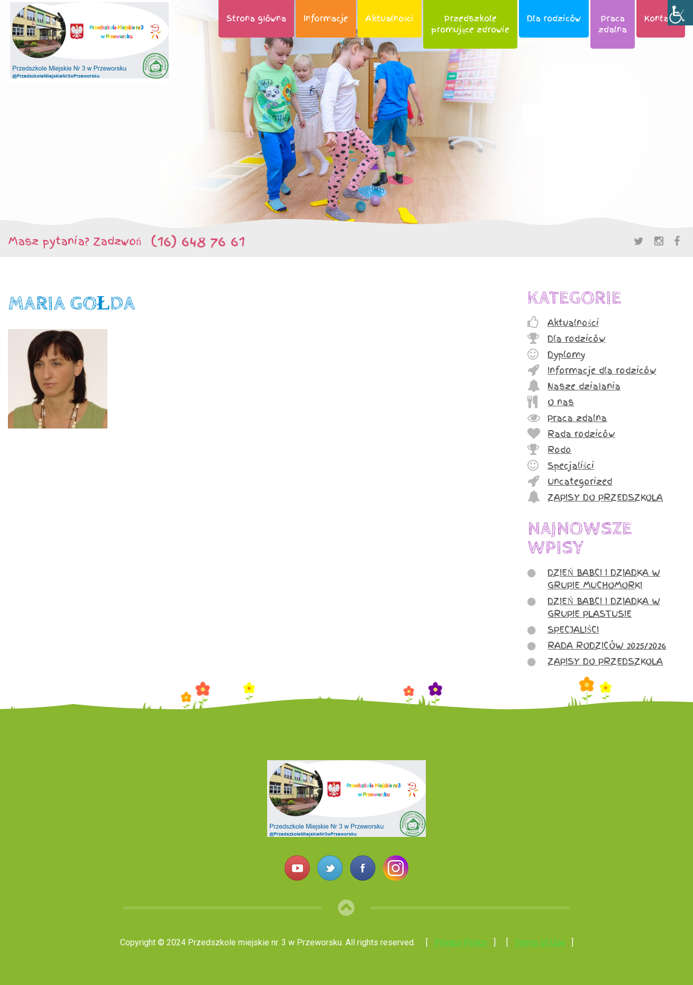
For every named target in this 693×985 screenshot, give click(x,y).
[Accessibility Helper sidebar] (680, 12)
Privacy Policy (460, 942)
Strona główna (256, 18)
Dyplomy (566, 354)
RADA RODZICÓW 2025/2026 (607, 645)
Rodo (559, 449)
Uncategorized (580, 481)
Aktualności (390, 18)
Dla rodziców (554, 18)
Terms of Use (540, 942)
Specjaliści (571, 465)
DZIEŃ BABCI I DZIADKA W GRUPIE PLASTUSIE (604, 607)
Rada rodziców (581, 433)
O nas (561, 402)
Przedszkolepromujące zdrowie (470, 24)
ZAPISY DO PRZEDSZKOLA (605, 497)
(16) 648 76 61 (193, 241)
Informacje (326, 18)
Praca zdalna (577, 418)
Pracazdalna (612, 24)
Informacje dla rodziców (602, 370)
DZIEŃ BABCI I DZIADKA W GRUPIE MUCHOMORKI (604, 578)
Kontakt (660, 18)
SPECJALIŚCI (573, 629)
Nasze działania (584, 386)
